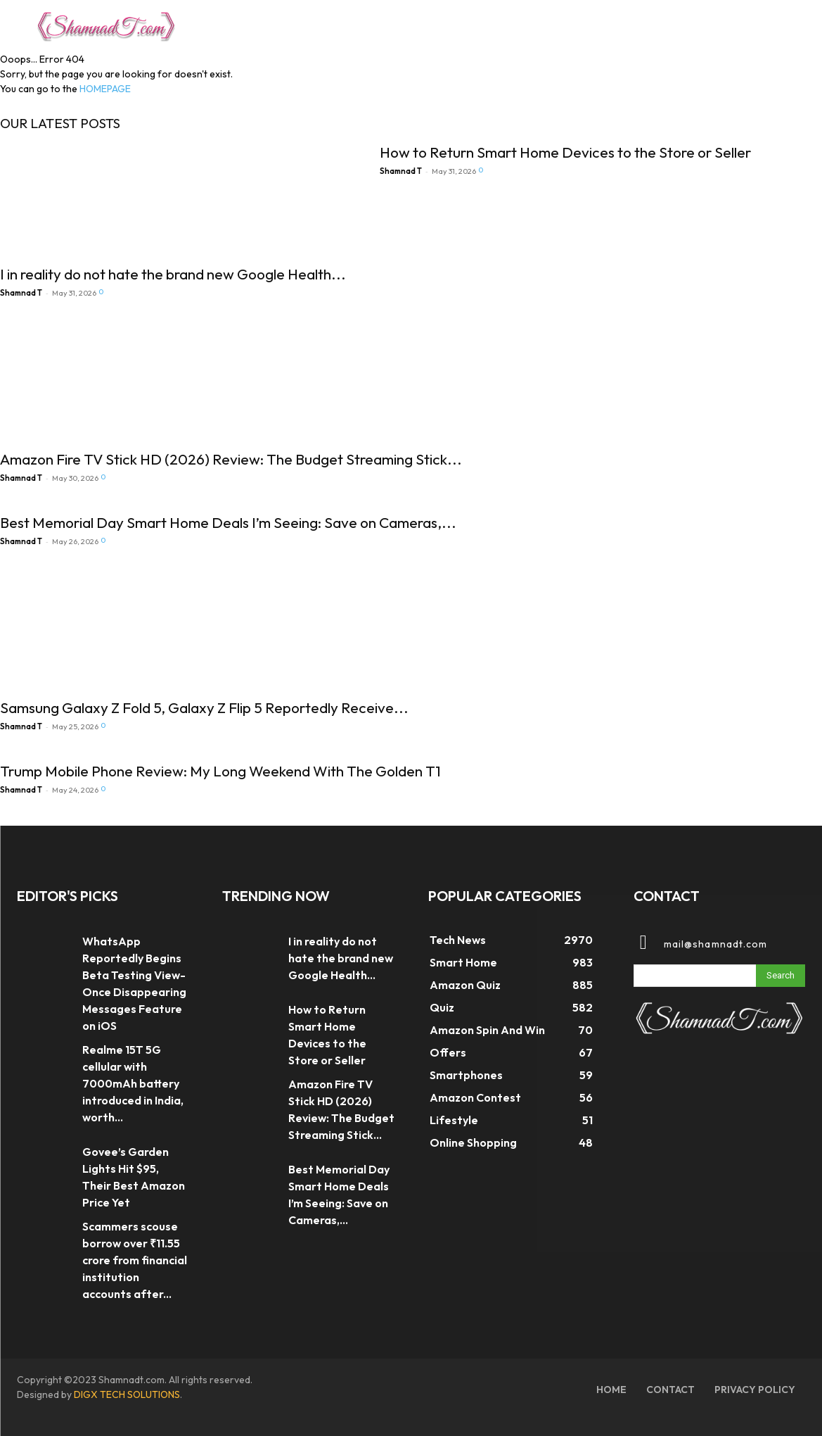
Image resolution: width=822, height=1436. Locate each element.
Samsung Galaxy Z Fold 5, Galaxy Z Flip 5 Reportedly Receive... (204, 707)
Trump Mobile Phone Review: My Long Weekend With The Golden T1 (220, 771)
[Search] (780, 975)
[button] (770, 24)
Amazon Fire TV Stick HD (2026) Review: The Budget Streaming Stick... (231, 459)
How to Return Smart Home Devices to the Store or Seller (565, 152)
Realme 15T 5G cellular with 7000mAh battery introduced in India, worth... (133, 1083)
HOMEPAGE (105, 88)
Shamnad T (21, 293)
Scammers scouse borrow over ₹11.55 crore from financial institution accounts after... (134, 1260)
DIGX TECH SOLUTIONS (127, 1394)
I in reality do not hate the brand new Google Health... (173, 274)
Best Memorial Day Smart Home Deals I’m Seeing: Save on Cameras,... (228, 522)
